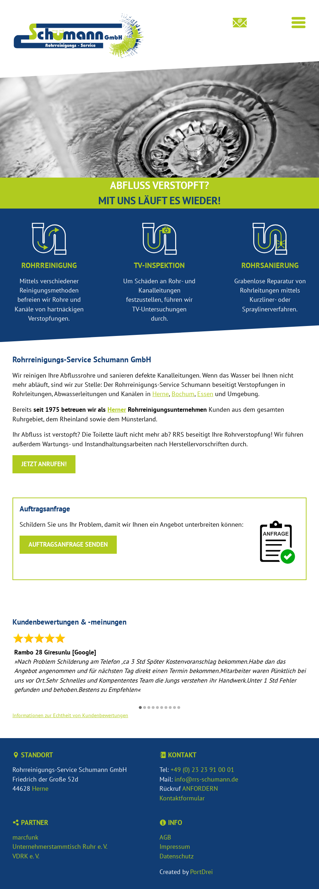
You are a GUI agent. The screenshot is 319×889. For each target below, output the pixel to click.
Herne (160, 394)
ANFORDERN (200, 788)
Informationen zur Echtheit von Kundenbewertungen (70, 715)
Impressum (175, 846)
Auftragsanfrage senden (68, 544)
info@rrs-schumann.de (206, 779)
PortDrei (201, 872)
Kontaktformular (182, 798)
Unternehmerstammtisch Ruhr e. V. (60, 846)
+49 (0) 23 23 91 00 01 (202, 770)
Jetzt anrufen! (44, 464)
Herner (117, 409)
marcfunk (25, 837)
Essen (205, 394)
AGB (165, 837)
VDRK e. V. (26, 856)
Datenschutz (177, 856)
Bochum (183, 394)
